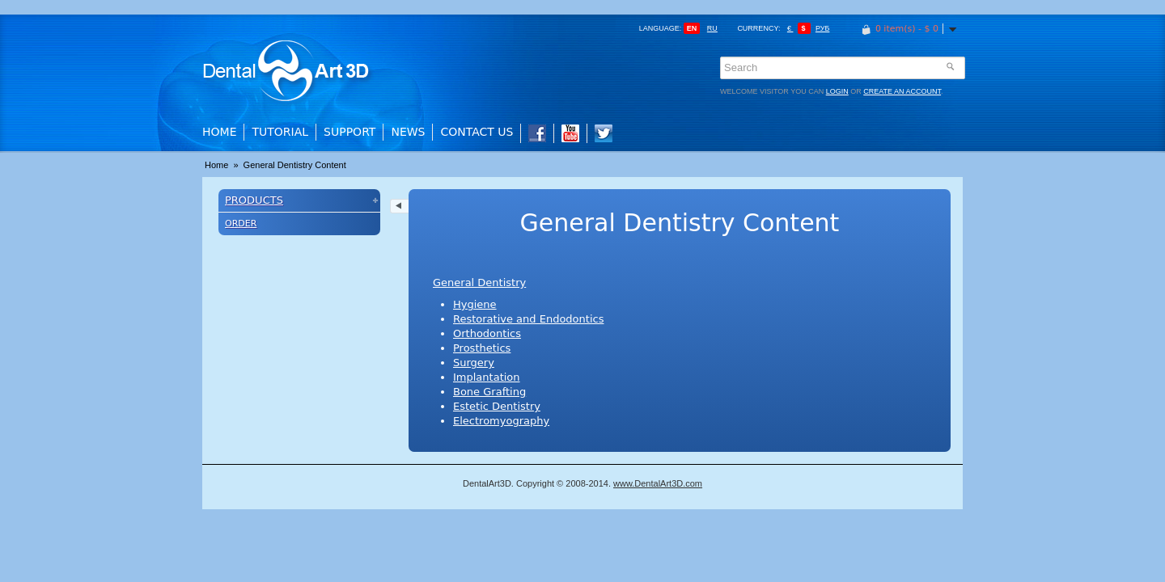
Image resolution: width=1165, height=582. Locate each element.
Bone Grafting (489, 392)
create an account (902, 91)
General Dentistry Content (295, 165)
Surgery (473, 362)
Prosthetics (481, 348)
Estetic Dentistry (496, 406)
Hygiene (475, 304)
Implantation (486, 377)
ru (712, 28)
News (408, 131)
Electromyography (501, 421)
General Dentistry (479, 282)
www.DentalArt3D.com (657, 483)
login (837, 91)
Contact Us (476, 131)
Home (219, 131)
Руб (822, 28)
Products (254, 200)
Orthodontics (487, 333)
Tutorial (280, 131)
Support (349, 131)
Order (240, 223)
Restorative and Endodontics (528, 319)
